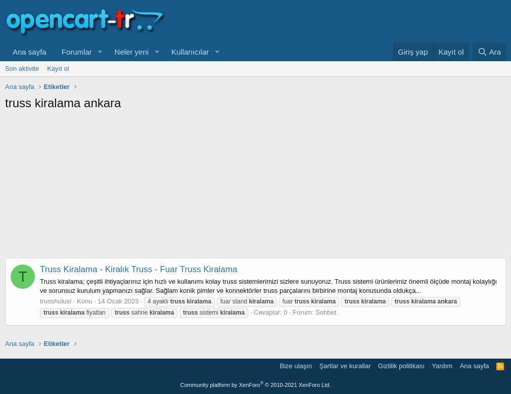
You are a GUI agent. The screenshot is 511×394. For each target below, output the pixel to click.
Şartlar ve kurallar (345, 366)
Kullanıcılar (190, 52)
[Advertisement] (255, 187)
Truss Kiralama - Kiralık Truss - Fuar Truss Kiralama (138, 269)
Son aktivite (22, 68)
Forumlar (77, 52)
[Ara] (489, 51)
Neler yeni (132, 52)
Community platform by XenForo (255, 385)
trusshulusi (55, 301)
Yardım (442, 366)
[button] (100, 51)
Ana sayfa (30, 52)
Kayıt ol (58, 68)
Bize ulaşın (296, 366)
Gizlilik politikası (401, 366)
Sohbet (325, 312)
